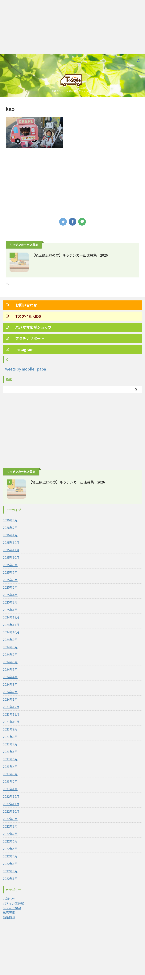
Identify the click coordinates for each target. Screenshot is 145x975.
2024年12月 (11, 617)
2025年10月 (11, 557)
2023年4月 (10, 766)
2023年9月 (10, 729)
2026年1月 (10, 535)
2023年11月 (11, 714)
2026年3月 (10, 520)
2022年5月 (10, 848)
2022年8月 (10, 826)
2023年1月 (10, 789)
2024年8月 (10, 647)
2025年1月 (10, 609)
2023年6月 (10, 751)
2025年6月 (10, 579)
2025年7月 (10, 572)
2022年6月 (10, 841)
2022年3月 (10, 863)
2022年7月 (10, 833)
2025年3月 (10, 602)
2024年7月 (10, 654)
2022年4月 (10, 856)
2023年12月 (11, 706)
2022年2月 (10, 871)
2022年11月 (11, 804)
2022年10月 (11, 811)
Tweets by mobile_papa (24, 369)
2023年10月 (11, 721)
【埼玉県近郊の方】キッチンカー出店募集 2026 (69, 255)
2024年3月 (10, 684)
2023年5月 (10, 759)
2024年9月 (10, 639)
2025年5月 (10, 587)
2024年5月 (10, 669)
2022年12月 (11, 796)
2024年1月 (10, 699)
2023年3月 (10, 774)
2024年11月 (11, 624)
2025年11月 (11, 550)
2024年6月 (10, 662)
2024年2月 (10, 692)
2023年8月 (10, 736)
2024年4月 (10, 677)
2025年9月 (10, 565)
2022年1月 (10, 878)
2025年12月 (11, 542)
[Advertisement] (72, 27)
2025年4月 (10, 594)
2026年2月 (10, 527)
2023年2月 (10, 781)
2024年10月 (11, 632)
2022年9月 (10, 818)
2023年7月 (10, 744)
